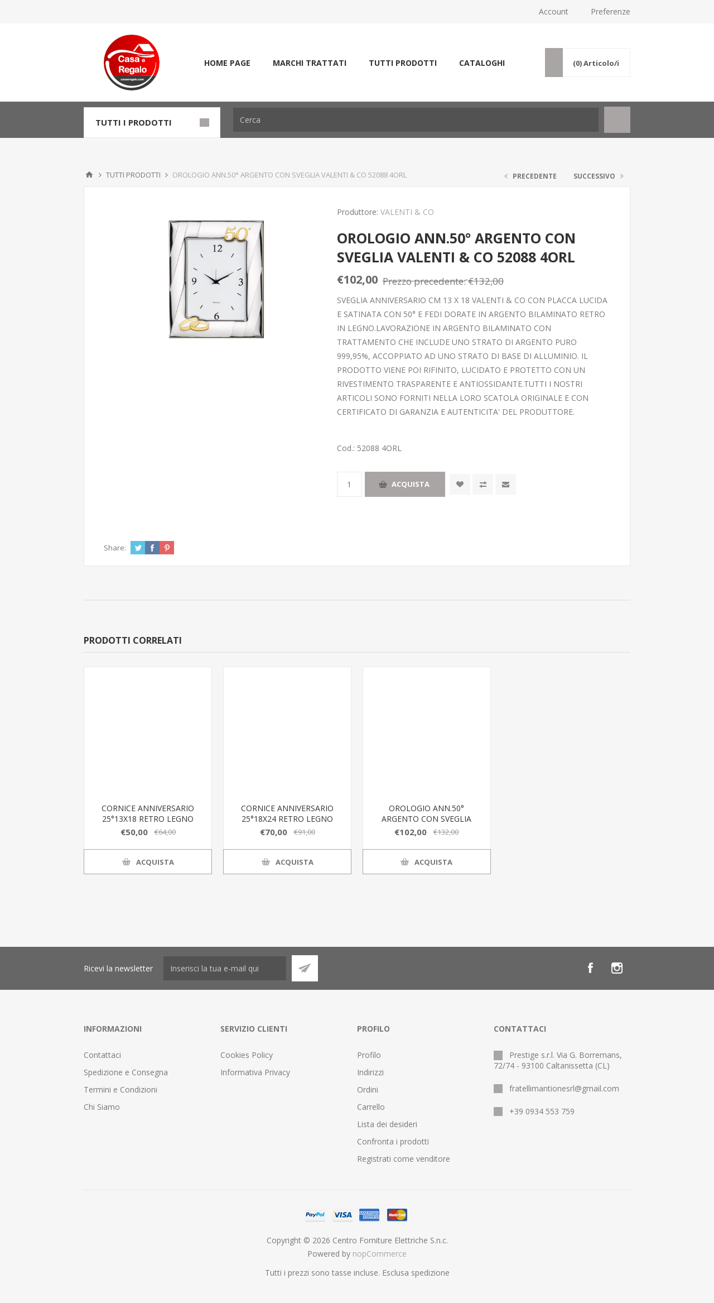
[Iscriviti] (224, 968)
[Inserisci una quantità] (349, 484)
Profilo (369, 1055)
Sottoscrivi (305, 968)
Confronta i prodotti (393, 1141)
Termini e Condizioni (120, 1089)
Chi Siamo (102, 1106)
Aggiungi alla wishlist (460, 484)
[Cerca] (416, 120)
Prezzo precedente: (424, 281)
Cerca (617, 120)
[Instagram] (617, 968)
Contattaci (102, 1055)
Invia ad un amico (505, 484)
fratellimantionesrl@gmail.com (564, 1088)
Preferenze (610, 11)
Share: (115, 548)
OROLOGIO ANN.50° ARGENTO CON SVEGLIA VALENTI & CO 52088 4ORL (427, 819)
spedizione (430, 1272)
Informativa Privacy (255, 1072)
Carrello (371, 1106)
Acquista (411, 484)
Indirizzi (370, 1072)
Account (553, 11)
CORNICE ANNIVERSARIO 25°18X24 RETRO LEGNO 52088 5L (287, 819)
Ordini (367, 1089)
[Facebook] (590, 968)
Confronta (482, 484)
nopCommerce (380, 1253)
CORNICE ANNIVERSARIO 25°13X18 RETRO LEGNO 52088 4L (148, 819)
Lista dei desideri (387, 1124)
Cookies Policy (246, 1055)
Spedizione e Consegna (126, 1072)
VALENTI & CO (407, 212)
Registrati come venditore (403, 1158)
